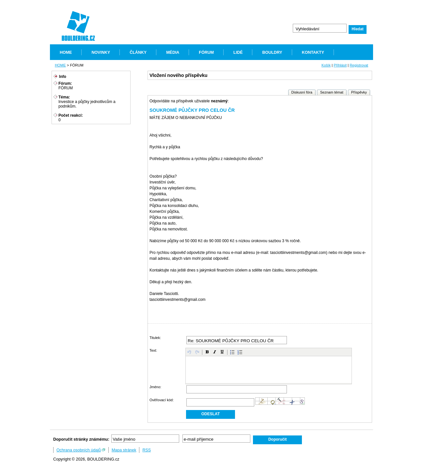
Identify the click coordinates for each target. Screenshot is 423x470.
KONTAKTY (313, 52)
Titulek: (155, 338)
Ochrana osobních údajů (78, 450)
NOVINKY (100, 52)
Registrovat (359, 65)
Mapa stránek (124, 450)
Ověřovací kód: (161, 400)
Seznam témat (331, 92)
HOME (66, 52)
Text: (153, 350)
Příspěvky (359, 92)
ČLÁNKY (138, 52)
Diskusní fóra (301, 92)
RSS (146, 450)
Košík (326, 65)
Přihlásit (340, 65)
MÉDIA (172, 52)
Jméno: (155, 387)
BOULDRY (272, 52)
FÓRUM (206, 52)
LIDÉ (238, 52)
